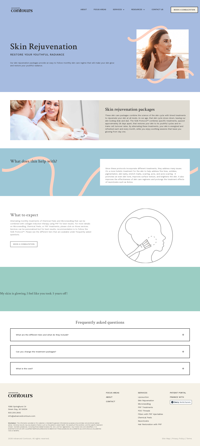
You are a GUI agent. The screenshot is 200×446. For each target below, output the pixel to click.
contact (110, 401)
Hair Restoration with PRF (150, 424)
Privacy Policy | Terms (182, 438)
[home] (21, 10)
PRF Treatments (145, 407)
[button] (118, 9)
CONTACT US (157, 9)
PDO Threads (144, 411)
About (109, 397)
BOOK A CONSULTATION (23, 249)
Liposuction (143, 397)
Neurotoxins (143, 421)
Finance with (177, 397)
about (84, 9)
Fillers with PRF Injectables (150, 414)
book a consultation (184, 10)
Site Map (166, 438)
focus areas (100, 9)
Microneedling (144, 404)
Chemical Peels (145, 417)
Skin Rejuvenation (146, 400)
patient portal (178, 393)
